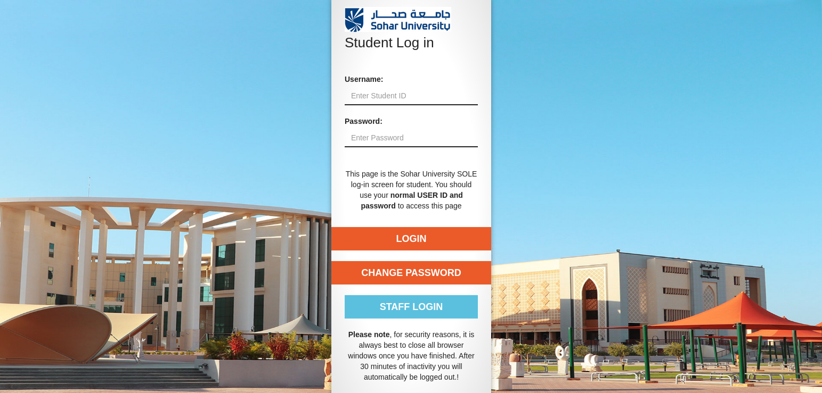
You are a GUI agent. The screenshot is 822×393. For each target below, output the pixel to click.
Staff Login (411, 307)
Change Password (411, 272)
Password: (363, 121)
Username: (364, 79)
